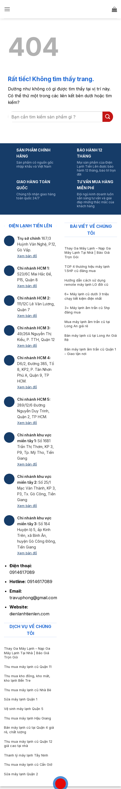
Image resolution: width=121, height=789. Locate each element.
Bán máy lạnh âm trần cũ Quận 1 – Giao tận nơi (90, 351)
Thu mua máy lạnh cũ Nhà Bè (27, 690)
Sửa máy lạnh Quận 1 (20, 699)
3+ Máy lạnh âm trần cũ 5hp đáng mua (87, 310)
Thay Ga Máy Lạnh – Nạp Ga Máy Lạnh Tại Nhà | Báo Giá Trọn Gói (87, 252)
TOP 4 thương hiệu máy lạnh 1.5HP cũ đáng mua (87, 269)
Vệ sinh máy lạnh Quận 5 (23, 709)
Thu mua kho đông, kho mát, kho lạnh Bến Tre (27, 678)
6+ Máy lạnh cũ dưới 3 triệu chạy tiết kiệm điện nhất (86, 296)
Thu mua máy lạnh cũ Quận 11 (28, 667)
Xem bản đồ (27, 256)
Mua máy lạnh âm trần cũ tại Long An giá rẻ (87, 324)
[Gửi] (108, 117)
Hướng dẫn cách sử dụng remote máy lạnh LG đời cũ (86, 282)
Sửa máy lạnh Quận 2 (21, 774)
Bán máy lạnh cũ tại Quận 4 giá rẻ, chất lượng (29, 730)
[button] (7, 9)
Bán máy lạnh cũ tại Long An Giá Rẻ (90, 338)
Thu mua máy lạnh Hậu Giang (27, 718)
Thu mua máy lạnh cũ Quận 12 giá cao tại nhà (28, 744)
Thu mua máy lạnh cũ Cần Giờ (28, 765)
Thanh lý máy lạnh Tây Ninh (26, 755)
